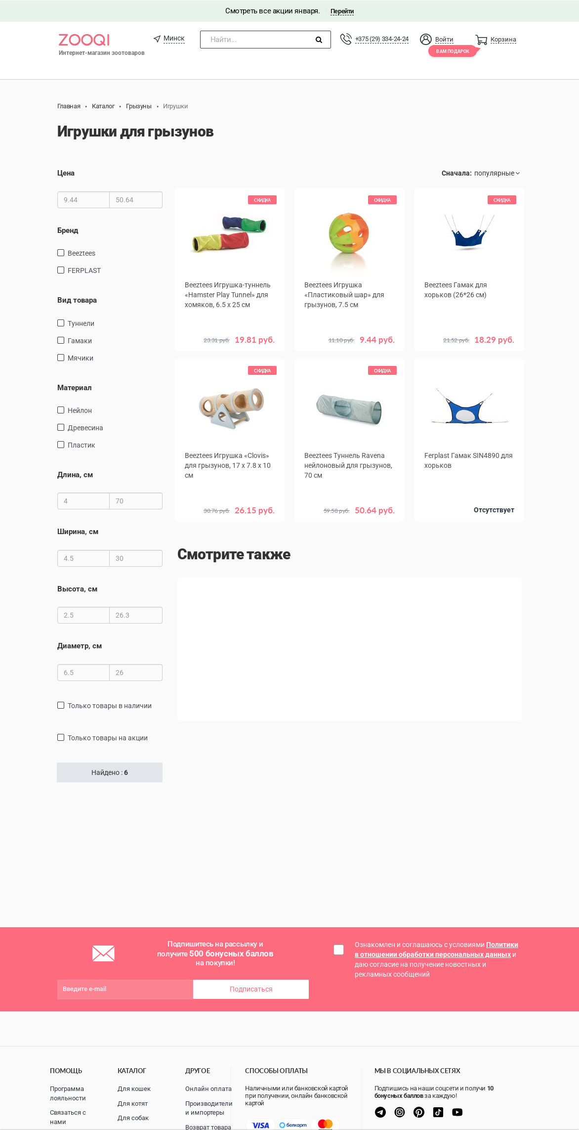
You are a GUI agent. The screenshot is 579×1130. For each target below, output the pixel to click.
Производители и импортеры (209, 1108)
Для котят (133, 1103)
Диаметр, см (79, 645)
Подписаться (251, 989)
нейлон (80, 410)
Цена (66, 173)
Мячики (80, 358)
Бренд (67, 230)
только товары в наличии (110, 705)
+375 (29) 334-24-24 (382, 38)
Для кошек (134, 1088)
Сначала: (457, 173)
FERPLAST (84, 270)
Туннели (81, 323)
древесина (85, 427)
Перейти (342, 10)
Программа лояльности (68, 1093)
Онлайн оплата (208, 1088)
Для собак (133, 1118)
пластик (81, 445)
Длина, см (75, 474)
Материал (74, 387)
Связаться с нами (68, 1117)
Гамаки (80, 340)
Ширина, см (77, 531)
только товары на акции (108, 737)
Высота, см (77, 588)
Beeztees (81, 253)
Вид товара (77, 299)
